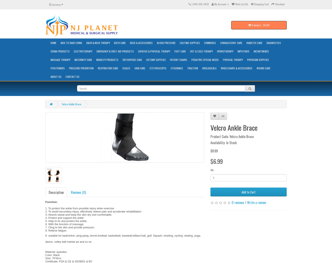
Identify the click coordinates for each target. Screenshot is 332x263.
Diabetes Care (254, 43)
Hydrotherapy (225, 51)
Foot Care (180, 51)
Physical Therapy (233, 60)
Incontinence (261, 51)
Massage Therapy (60, 60)
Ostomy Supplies (156, 60)
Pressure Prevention (81, 68)
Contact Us (72, 76)
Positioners (58, 68)
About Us (56, 76)
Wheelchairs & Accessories (236, 68)
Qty (212, 170)
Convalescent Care (231, 43)
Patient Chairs (178, 60)
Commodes (210, 43)
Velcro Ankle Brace (71, 104)
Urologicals (209, 68)
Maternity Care (83, 60)
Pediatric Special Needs (205, 60)
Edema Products (60, 51)
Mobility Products (107, 60)
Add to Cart (249, 192)
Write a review (256, 202)
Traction (192, 68)
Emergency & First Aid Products (115, 51)
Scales (126, 68)
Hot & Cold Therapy (201, 51)
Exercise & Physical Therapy (154, 51)
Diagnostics (274, 43)
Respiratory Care (108, 68)
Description (56, 192)
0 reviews (238, 202)
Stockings (177, 68)
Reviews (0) (78, 192)
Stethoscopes (157, 68)
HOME (53, 43)
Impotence (243, 51)
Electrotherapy (83, 51)
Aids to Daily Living (71, 43)
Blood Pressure (166, 43)
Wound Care (263, 68)
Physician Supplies (258, 60)
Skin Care (139, 68)
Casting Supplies (190, 43)
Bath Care (120, 43)
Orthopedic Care (132, 60)
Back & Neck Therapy (98, 43)
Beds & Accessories (141, 43)
